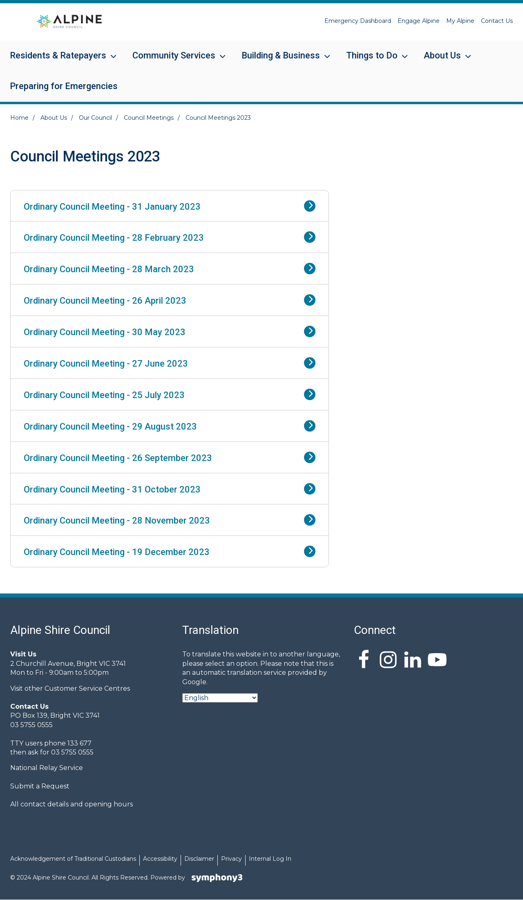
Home (19, 117)
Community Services (174, 60)
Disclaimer (199, 858)
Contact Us (497, 21)
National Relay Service (46, 768)
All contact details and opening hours (71, 804)
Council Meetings (149, 117)
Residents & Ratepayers (58, 60)
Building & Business (281, 60)
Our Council (95, 117)
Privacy (231, 858)
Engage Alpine (419, 21)
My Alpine (460, 21)
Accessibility (160, 858)
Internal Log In (270, 858)
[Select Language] (220, 698)
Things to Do (371, 60)
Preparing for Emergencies (64, 86)
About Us (442, 60)
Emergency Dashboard (357, 21)
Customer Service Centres (87, 688)
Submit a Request (39, 786)
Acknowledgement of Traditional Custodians (73, 858)
